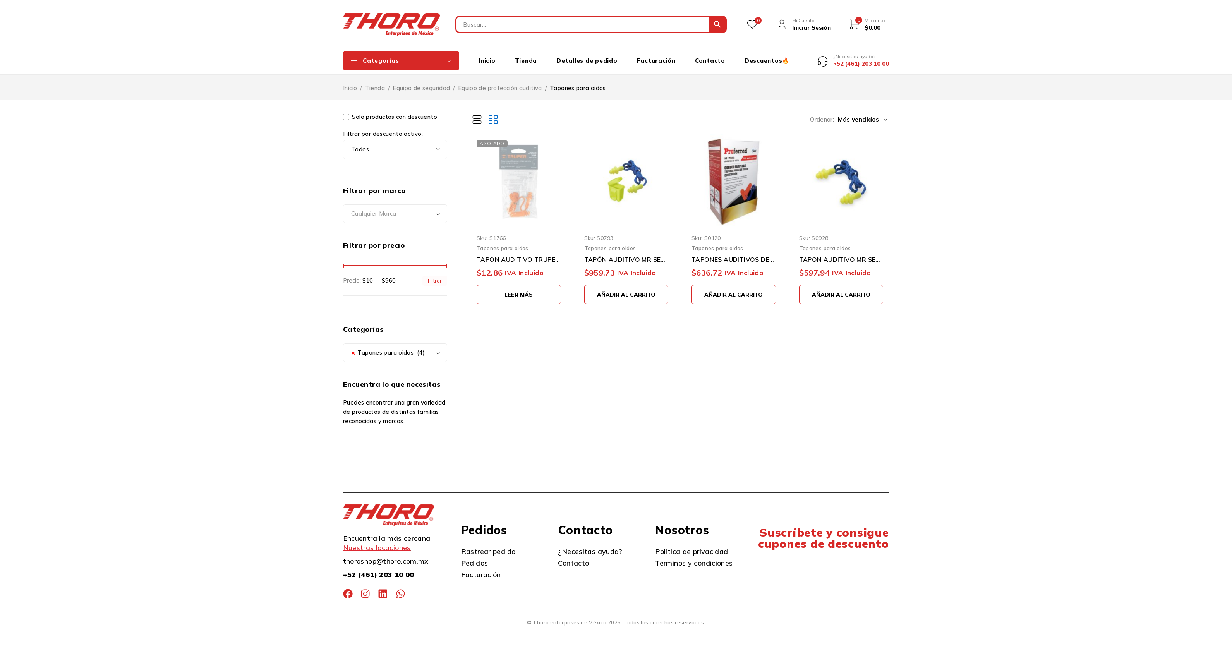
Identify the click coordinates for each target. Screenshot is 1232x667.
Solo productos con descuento (390, 111)
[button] (626, 288)
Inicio (350, 82)
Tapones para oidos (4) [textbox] (388, 347)
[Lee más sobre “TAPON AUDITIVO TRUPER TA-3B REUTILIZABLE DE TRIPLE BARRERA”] (519, 288)
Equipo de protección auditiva (500, 82)
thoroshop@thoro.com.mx (386, 555)
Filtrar (435, 274)
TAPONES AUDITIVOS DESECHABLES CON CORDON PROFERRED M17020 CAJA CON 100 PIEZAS (733, 253)
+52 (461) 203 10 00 (378, 569)
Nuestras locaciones (377, 542)
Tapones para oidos (502, 242)
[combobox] (395, 208)
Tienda (375, 82)
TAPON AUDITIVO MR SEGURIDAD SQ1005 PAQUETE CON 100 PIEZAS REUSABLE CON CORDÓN (841, 253)
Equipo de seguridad (421, 82)
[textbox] (395, 208)
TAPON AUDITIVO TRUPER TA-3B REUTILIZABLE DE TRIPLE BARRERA (519, 253)
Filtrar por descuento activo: (383, 128)
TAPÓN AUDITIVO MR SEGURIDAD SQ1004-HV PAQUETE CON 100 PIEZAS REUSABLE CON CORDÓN (626, 253)
